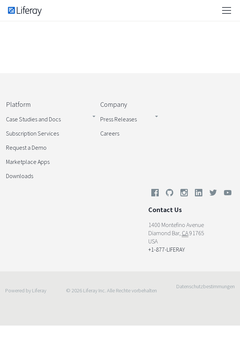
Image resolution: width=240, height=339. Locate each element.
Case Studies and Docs (33, 119)
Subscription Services (32, 133)
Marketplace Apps (28, 161)
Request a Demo (26, 147)
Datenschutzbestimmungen (205, 286)
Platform (18, 104)
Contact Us (165, 209)
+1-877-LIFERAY (166, 249)
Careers (109, 133)
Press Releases (118, 119)
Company (113, 104)
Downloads (19, 176)
